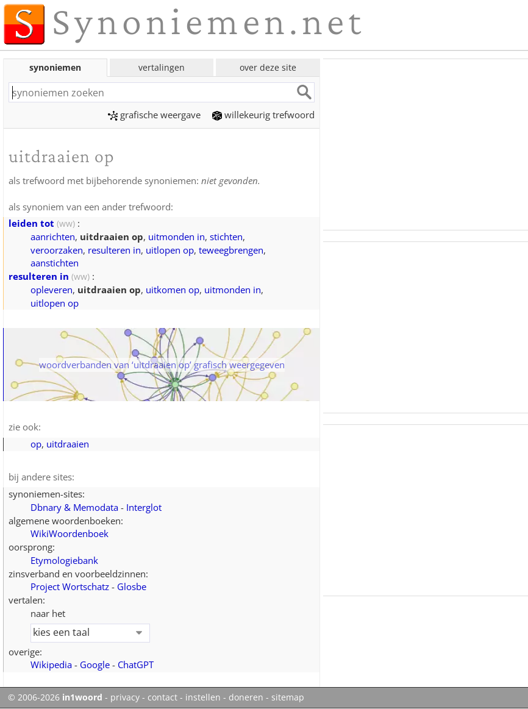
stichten (226, 236)
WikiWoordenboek (69, 533)
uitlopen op (170, 250)
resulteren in (114, 250)
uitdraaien (67, 444)
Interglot (144, 507)
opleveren (51, 289)
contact (162, 697)
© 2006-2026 (55, 697)
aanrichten (52, 236)
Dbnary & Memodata (74, 507)
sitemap (287, 697)
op (35, 444)
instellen (203, 697)
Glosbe (131, 586)
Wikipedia (51, 664)
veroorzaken (56, 250)
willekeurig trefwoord (263, 115)
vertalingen (161, 67)
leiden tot (31, 223)
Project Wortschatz (69, 586)
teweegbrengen (231, 250)
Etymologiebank (64, 560)
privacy (125, 697)
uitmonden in (176, 236)
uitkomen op (172, 289)
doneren (246, 697)
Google (95, 664)
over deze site (268, 67)
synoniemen (55, 67)
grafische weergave (154, 115)
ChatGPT (136, 664)
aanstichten (54, 263)
